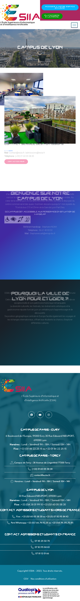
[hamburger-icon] (74, 25)
